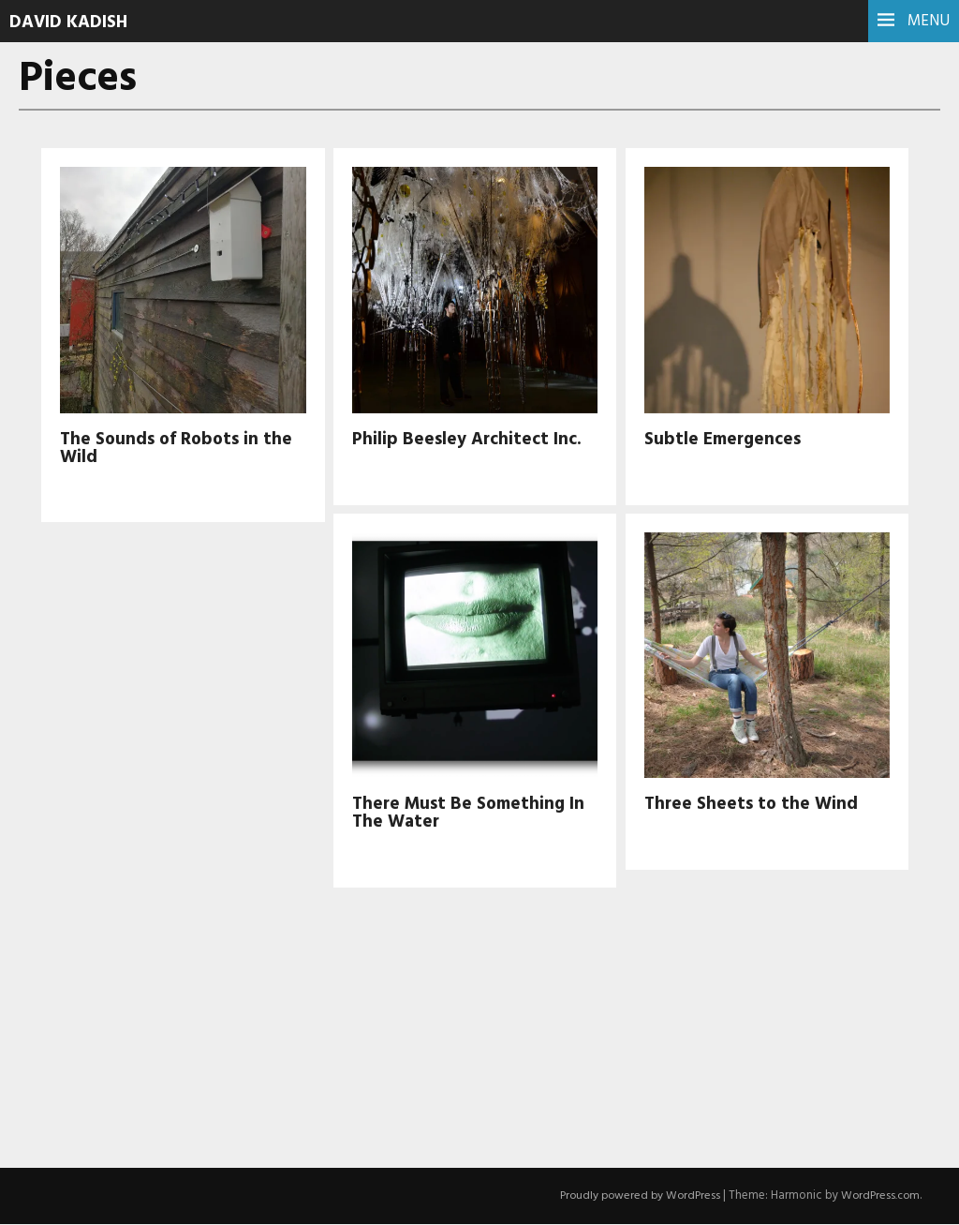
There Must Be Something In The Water (473, 814)
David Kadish (72, 22)
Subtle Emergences (726, 440)
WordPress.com (878, 1196)
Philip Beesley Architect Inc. (471, 440)
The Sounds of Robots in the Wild (180, 448)
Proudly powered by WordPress (633, 1196)
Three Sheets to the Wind (753, 805)
